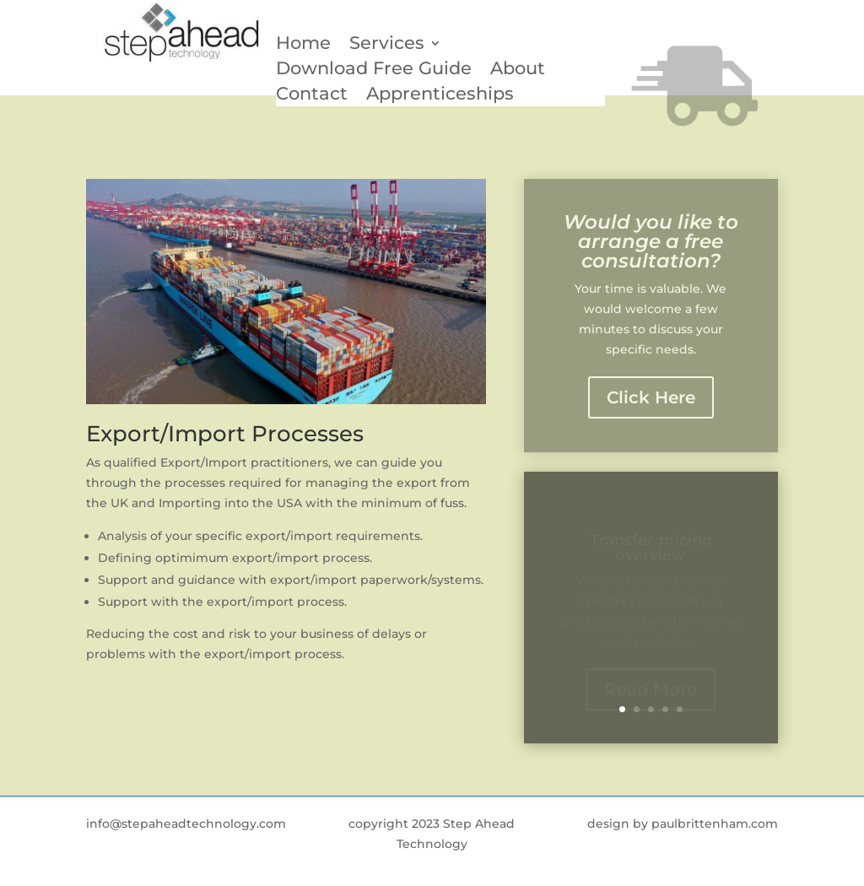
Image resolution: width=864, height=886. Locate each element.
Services (386, 45)
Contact (312, 96)
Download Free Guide (374, 70)
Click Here (651, 397)
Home (303, 45)
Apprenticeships (440, 96)
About (517, 70)
